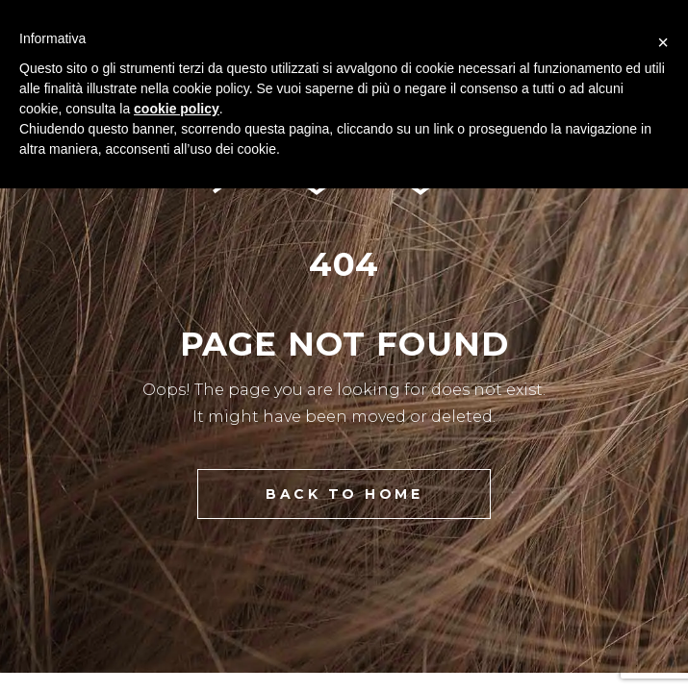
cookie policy (176, 108)
